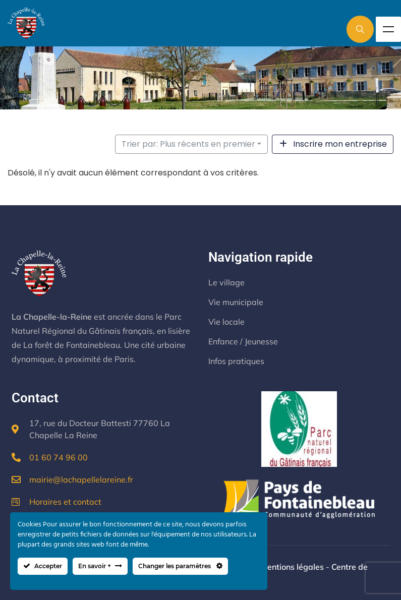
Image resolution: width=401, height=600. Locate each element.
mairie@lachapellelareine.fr (81, 479)
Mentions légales (292, 567)
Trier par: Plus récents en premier (188, 144)
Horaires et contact (65, 502)
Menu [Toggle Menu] (388, 29)
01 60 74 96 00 (58, 457)
